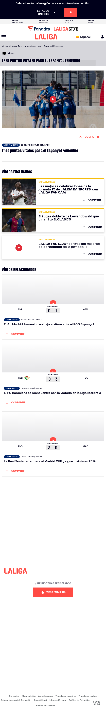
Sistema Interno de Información (16, 700)
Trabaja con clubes (88, 696)
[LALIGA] (46, 36)
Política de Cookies (45, 705)
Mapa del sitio (29, 696)
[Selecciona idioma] (86, 37)
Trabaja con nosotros (66, 696)
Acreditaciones (45, 696)
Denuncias (14, 696)
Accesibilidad (40, 700)
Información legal (57, 700)
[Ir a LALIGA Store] (53, 28)
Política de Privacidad (79, 700)
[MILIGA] (101, 36)
